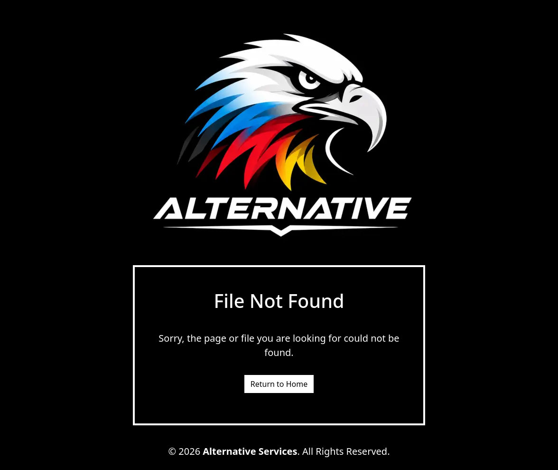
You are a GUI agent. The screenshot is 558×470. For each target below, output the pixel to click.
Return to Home (279, 384)
